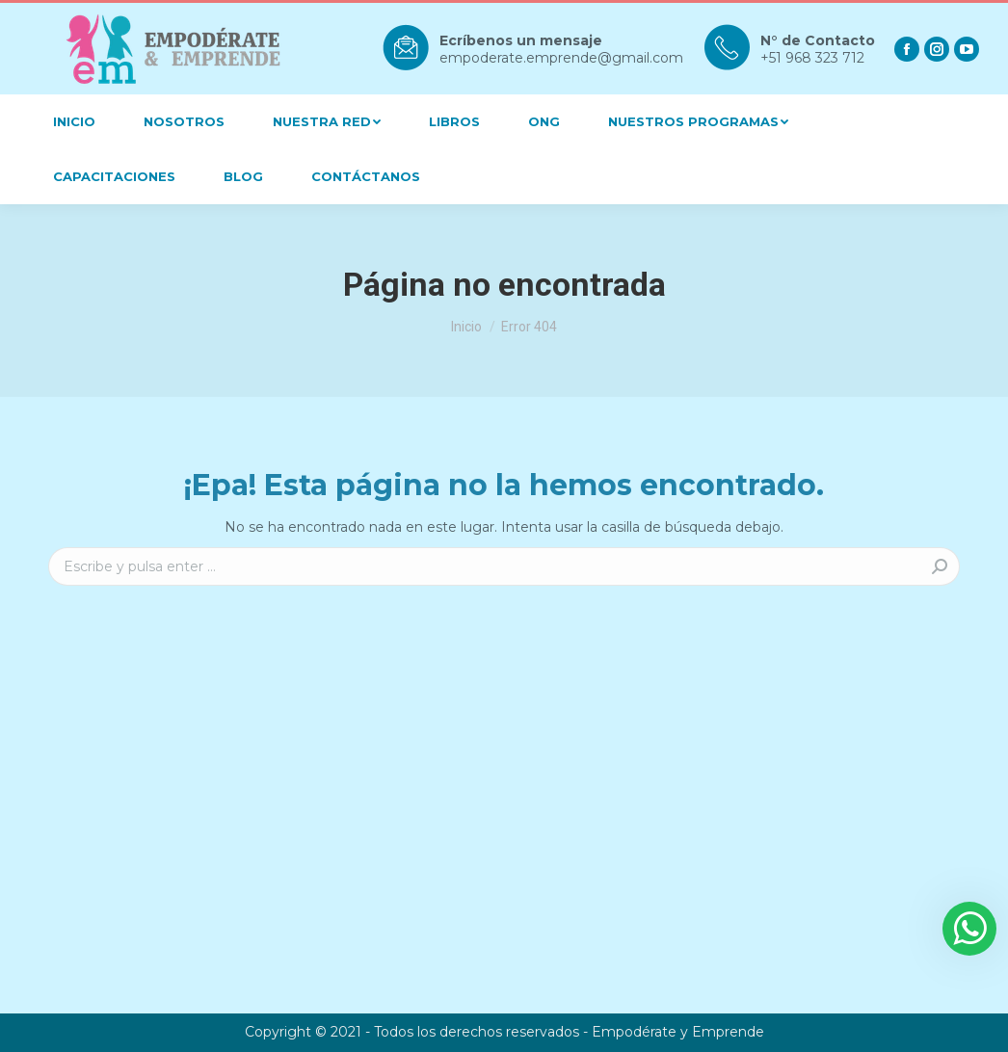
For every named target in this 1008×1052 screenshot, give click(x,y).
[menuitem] (74, 121)
